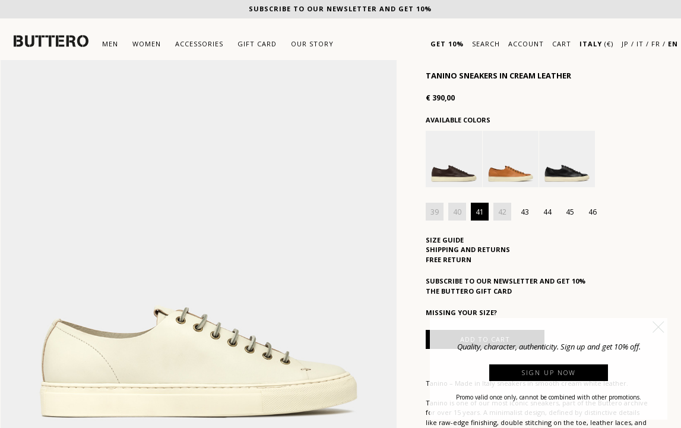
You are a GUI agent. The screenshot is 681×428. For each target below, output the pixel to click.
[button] (658, 327)
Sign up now (549, 372)
